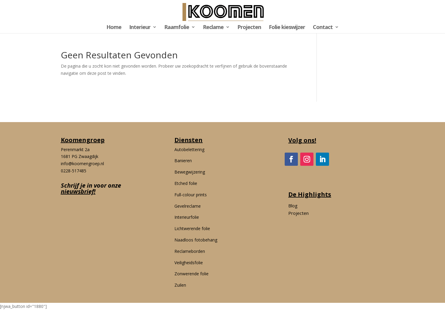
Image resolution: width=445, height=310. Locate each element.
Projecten (249, 28)
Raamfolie (176, 28)
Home (113, 28)
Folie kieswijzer (287, 28)
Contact (323, 28)
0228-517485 (73, 171)
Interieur (139, 28)
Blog (293, 206)
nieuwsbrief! (78, 191)
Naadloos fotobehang (195, 240)
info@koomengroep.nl (82, 163)
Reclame (213, 28)
